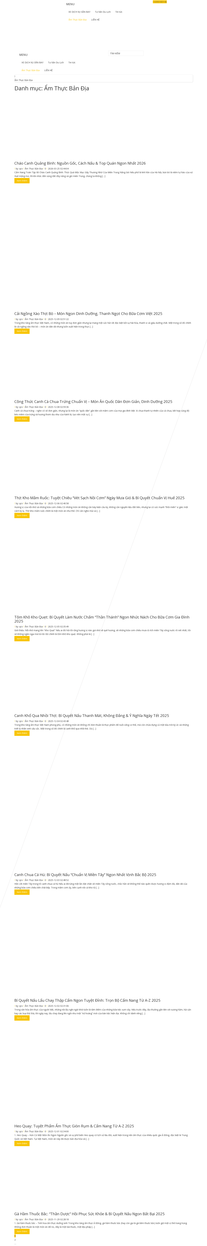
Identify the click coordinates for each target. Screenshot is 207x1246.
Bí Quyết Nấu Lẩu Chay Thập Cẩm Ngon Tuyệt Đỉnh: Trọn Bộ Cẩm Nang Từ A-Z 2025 (87, 1000)
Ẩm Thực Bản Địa (78, 19)
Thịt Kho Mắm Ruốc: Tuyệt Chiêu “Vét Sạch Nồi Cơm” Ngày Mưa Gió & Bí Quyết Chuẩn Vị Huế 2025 (99, 497)
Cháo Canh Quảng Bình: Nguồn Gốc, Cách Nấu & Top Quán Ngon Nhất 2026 (80, 163)
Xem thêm (22, 180)
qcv (21, 168)
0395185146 (160, 1)
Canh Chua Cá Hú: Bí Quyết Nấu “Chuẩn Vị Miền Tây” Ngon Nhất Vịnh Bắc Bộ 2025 (85, 874)
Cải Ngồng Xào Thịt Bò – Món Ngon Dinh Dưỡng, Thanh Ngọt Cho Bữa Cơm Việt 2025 (88, 313)
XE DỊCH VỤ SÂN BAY (79, 11)
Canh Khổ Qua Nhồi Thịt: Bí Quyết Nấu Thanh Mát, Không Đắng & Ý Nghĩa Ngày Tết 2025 (91, 715)
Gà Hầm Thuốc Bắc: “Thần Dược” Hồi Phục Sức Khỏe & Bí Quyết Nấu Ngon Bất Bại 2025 (89, 1213)
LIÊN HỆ (95, 19)
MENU (70, 4)
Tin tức (118, 11)
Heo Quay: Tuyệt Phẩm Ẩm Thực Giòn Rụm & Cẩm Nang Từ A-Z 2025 (74, 1125)
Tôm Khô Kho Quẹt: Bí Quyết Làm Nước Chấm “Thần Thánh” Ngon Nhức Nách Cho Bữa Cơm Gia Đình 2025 (101, 619)
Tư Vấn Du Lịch (103, 11)
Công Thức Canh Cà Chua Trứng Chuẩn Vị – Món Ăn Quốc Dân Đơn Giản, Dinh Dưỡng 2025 (93, 401)
